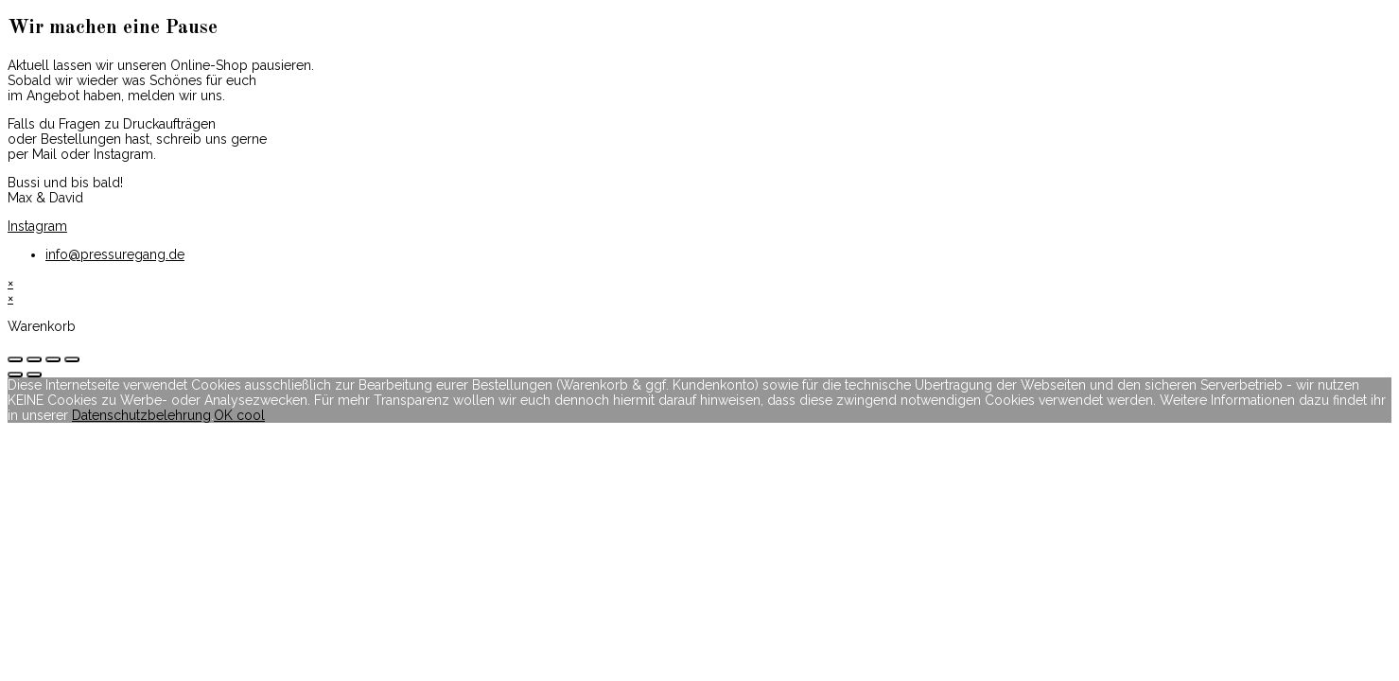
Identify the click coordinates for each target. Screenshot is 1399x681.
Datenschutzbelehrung (141, 415)
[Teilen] (34, 359)
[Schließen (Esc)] (15, 359)
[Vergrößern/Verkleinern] (71, 359)
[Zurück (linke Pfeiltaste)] (15, 374)
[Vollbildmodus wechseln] (53, 359)
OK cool (239, 415)
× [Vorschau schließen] (10, 282)
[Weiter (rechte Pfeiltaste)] (34, 374)
